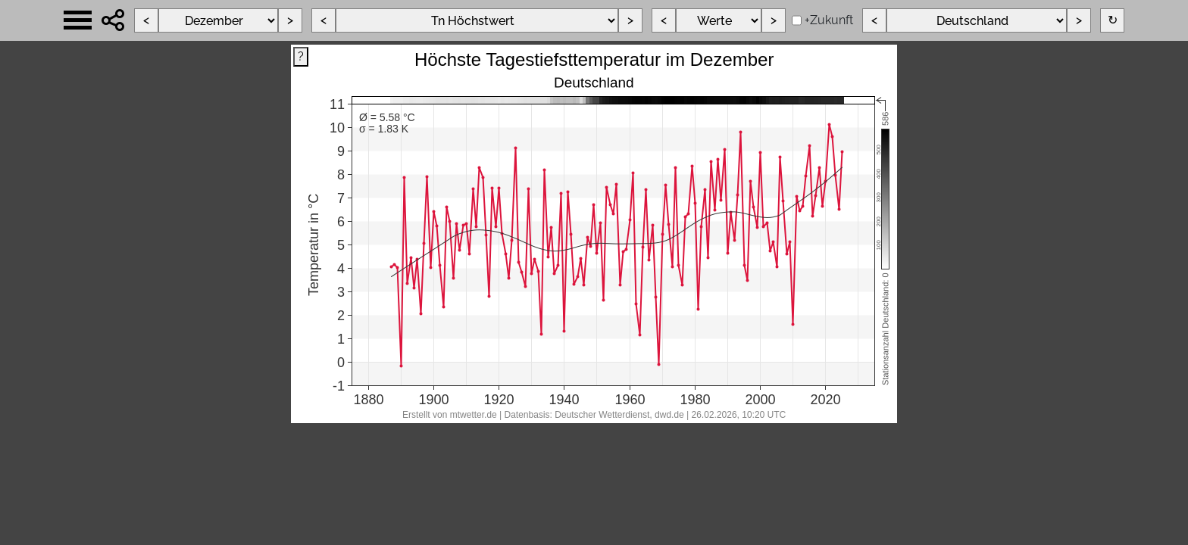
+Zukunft (829, 20)
